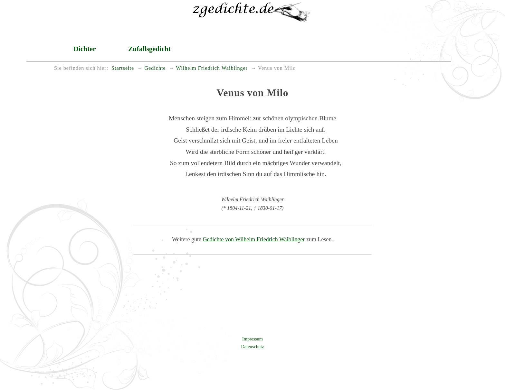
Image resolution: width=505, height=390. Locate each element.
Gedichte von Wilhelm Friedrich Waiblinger (254, 239)
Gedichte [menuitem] (155, 68)
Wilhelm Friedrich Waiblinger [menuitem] (212, 68)
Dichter (84, 49)
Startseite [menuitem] (122, 68)
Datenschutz (252, 346)
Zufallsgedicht (149, 49)
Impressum (252, 338)
